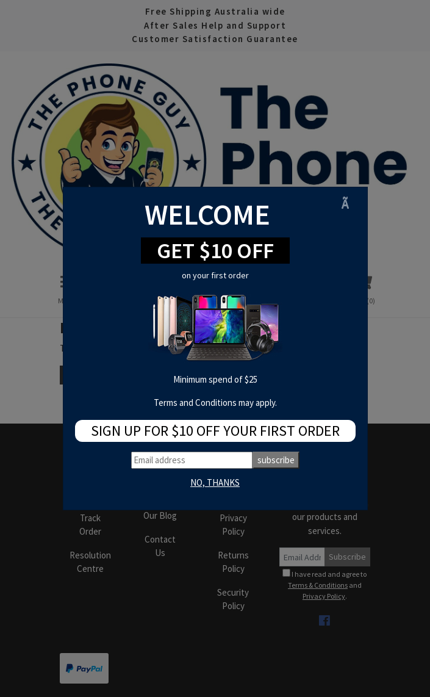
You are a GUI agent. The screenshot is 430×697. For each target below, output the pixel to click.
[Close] (349, 203)
